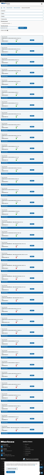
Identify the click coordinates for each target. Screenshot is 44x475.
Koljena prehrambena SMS (26, 7)
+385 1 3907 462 (6, 446)
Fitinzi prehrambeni (9, 7)
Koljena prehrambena (17, 7)
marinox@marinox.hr (7, 450)
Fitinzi (4, 7)
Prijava (3, 1)
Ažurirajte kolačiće (11, 468)
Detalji (32, 40)
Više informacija (4, 43)
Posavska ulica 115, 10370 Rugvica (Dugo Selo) (9, 455)
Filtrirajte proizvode (4, 21)
